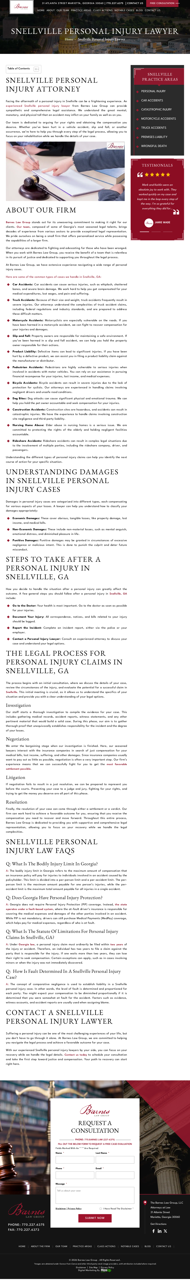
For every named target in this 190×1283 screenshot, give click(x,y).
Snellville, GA (117, 593)
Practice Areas (81, 11)
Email (100, 1169)
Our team (23, 227)
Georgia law (27, 944)
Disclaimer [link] (80, 1271)
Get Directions (159, 1228)
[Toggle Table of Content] (34, 69)
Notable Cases (124, 11)
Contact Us (132, 3)
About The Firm (35, 1250)
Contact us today (75, 1055)
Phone (60, 1169)
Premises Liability (154, 137)
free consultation (161, 3)
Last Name (102, 1153)
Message (61, 1186)
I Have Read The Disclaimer (118, 1211)
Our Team (63, 11)
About (51, 11)
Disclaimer (61, 1211)
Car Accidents (152, 100)
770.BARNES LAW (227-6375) (100, 1140)
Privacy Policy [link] (108, 1271)
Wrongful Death (154, 147)
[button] (144, 232)
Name (60, 1153)
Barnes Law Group (19, 222)
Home (41, 11)
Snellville (12, 692)
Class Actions (103, 11)
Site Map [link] (93, 1271)
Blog (139, 11)
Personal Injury (154, 91)
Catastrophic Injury (157, 110)
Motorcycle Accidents (159, 119)
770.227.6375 (110, 3)
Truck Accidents (154, 128)
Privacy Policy (75, 1211)
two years (116, 944)
